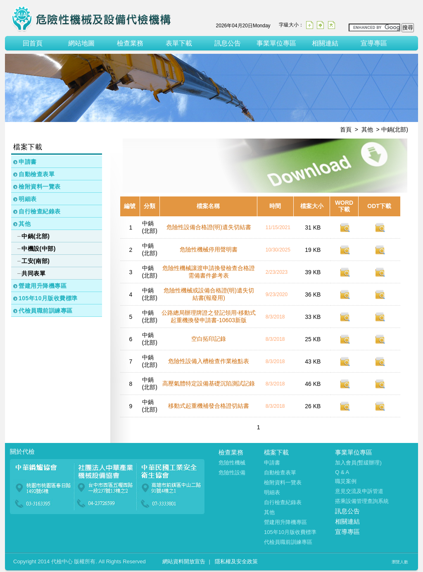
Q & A (342, 472)
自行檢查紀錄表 (40, 211)
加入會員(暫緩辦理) (358, 463)
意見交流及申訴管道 (359, 491)
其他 (25, 223)
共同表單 (33, 273)
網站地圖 (81, 43)
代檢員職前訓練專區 (46, 310)
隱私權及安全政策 (236, 561)
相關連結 (325, 43)
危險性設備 (232, 472)
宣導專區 (374, 43)
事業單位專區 (276, 43)
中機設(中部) (38, 248)
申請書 (28, 161)
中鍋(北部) (35, 236)
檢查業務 (130, 43)
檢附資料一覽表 (40, 186)
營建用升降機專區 (43, 285)
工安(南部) (35, 261)
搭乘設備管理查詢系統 (362, 501)
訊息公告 (227, 43)
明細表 (28, 199)
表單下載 (179, 43)
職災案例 (345, 481)
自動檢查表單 (37, 174)
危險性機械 (232, 463)
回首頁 (33, 43)
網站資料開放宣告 (183, 561)
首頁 (346, 129)
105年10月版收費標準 (48, 298)
